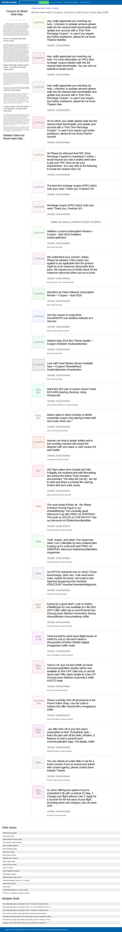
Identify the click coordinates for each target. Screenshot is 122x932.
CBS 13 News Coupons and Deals (57, 430)
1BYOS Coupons (8, 868)
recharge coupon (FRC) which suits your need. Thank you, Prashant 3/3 (24, 923)
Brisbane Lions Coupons (10, 858)
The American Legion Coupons (12, 842)
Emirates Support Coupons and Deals (58, 780)
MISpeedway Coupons (10, 833)
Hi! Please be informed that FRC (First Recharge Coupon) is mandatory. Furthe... (27, 916)
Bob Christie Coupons (9, 855)
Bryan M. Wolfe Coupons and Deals (58, 330)
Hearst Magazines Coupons (11, 871)
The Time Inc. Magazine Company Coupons (16, 893)
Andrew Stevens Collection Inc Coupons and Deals (62, 405)
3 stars (16, 20)
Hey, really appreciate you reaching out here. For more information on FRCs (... (27, 907)
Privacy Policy (35, 929)
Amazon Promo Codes (10, 864)
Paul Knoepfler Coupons (10, 845)
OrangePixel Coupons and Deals (57, 594)
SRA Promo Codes (8, 852)
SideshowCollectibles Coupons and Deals (59, 530)
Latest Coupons (84, 2)
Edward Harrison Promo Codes (12, 839)
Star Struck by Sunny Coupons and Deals (59, 626)
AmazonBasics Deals (9, 874)
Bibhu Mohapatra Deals (10, 849)
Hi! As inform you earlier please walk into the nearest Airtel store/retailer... (25, 913)
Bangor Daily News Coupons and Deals (59, 495)
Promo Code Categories (71, 2)
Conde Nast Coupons (9, 883)
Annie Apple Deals (8, 836)
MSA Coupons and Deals (54, 247)
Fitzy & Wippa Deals (9, 861)
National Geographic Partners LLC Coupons (16, 880)
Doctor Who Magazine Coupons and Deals (60, 655)
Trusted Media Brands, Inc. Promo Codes (15, 890)
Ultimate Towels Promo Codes (12, 877)
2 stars (13, 20)
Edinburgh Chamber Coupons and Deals (59, 751)
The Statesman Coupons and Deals (58, 459)
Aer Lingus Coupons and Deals (56, 815)
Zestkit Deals (7, 887)
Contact (28, 929)
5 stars (24, 20)
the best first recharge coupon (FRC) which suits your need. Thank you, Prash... (27, 919)
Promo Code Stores (56, 2)
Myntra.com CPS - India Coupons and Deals (60, 282)
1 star (9, 20)
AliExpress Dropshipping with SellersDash (56, 929)
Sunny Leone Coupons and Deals (57, 690)
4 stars (20, 20)
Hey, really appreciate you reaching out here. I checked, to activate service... (26, 904)
